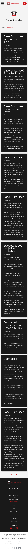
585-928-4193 (14, 488)
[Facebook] (14, 528)
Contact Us (14, 521)
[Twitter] (17, 528)
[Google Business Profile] (11, 528)
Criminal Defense (14, 515)
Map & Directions (14, 501)
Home (14, 508)
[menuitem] (7, 544)
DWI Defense (14, 518)
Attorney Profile (14, 511)
